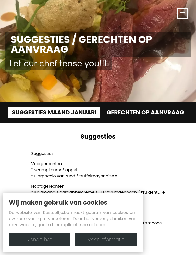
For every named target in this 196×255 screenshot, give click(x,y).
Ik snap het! (39, 239)
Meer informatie (106, 239)
